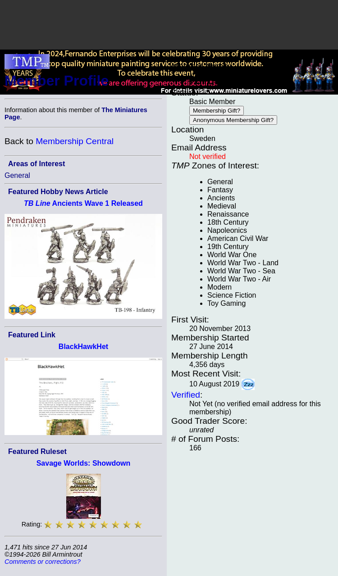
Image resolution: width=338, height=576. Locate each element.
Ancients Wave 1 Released (83, 203)
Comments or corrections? (43, 561)
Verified (185, 394)
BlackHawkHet (83, 346)
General (17, 175)
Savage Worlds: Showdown (84, 463)
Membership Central (75, 141)
